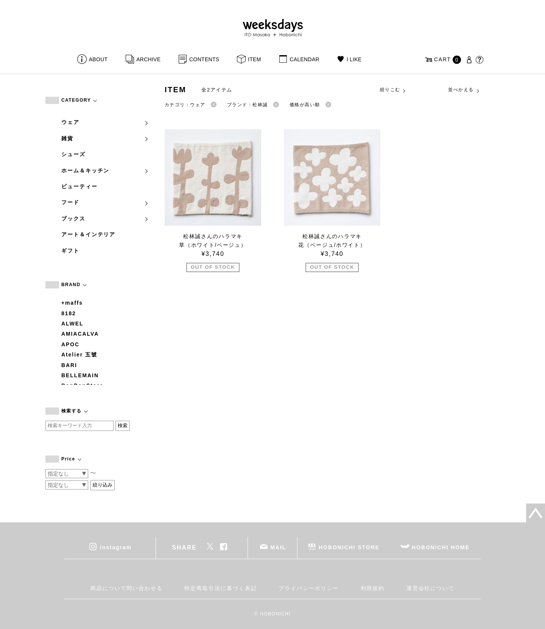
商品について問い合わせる (126, 588)
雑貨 (105, 138)
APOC (70, 344)
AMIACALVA (80, 334)
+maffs (72, 303)
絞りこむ (393, 90)
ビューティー (79, 186)
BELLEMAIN (80, 375)
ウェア (105, 122)
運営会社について (430, 588)
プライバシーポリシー (309, 588)
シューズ (73, 154)
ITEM (254, 59)
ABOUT (98, 59)
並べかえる (464, 90)
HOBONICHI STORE (349, 547)
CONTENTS (204, 59)
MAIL (279, 547)
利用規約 (373, 588)
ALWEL (72, 324)
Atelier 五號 (79, 355)
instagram (116, 547)
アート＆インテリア (88, 234)
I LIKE (354, 59)
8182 (68, 313)
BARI (69, 365)
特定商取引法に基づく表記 (220, 588)
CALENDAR (304, 59)
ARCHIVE (148, 59)
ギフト (70, 251)
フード (105, 202)
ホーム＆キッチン (105, 170)
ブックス (105, 218)
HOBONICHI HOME (441, 547)
